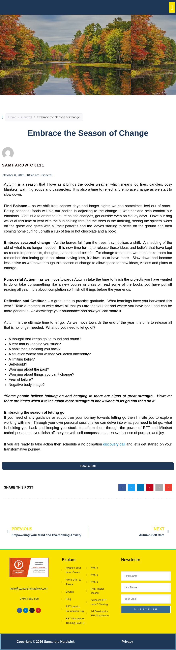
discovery (111, 444)
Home (12, 117)
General (26, 117)
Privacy (127, 641)
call (122, 444)
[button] (172, 7)
